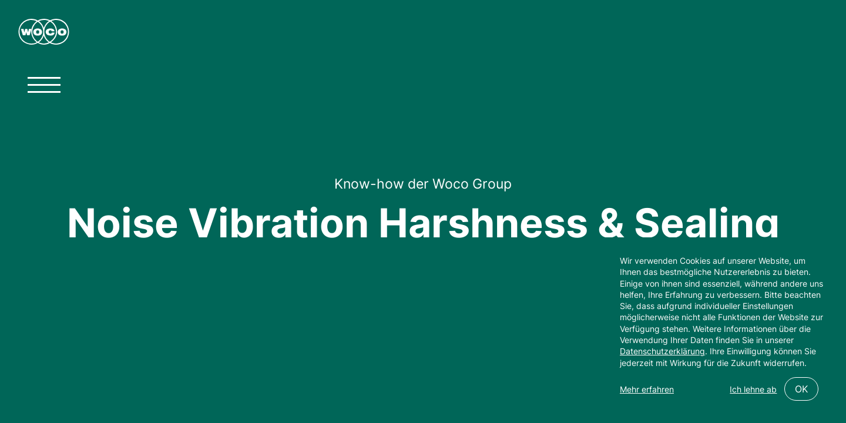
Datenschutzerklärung (662, 351)
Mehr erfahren (647, 389)
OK (801, 389)
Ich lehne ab (753, 389)
